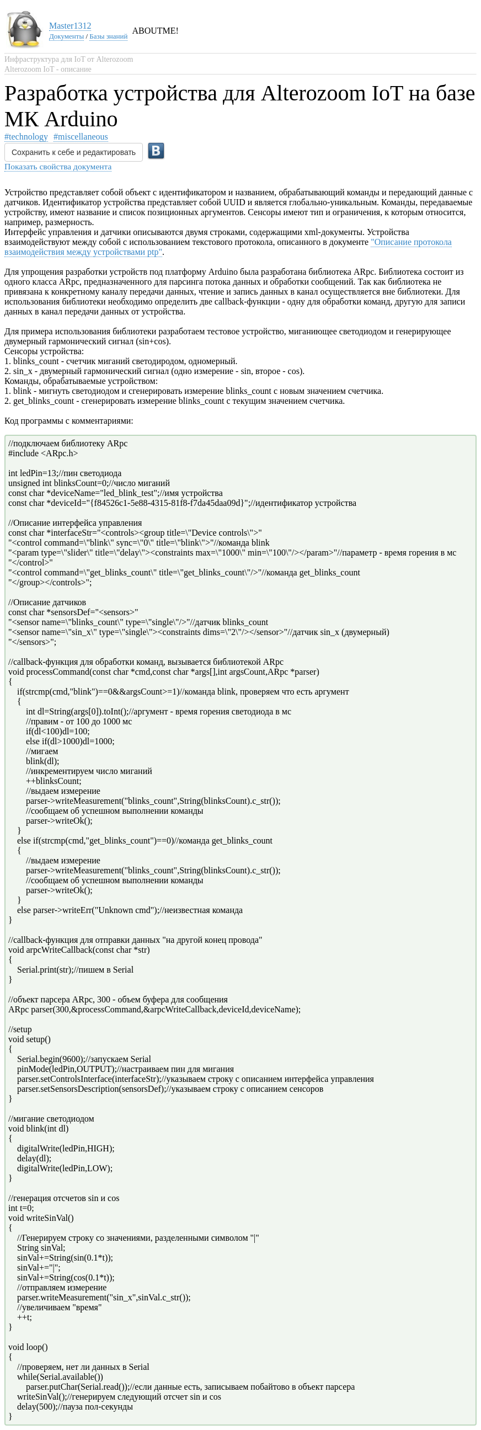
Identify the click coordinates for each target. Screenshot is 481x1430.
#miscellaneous (81, 136)
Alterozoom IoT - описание (48, 69)
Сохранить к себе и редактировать (74, 152)
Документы (66, 36)
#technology (26, 136)
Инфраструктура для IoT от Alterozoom (68, 59)
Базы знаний (108, 36)
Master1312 (70, 25)
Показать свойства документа (57, 166)
